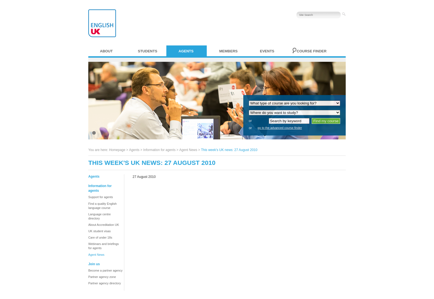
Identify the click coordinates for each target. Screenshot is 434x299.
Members (228, 51)
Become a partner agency (105, 270)
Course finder (312, 51)
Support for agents (100, 197)
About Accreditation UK (103, 224)
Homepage (117, 150)
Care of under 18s (100, 237)
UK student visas (99, 231)
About (106, 51)
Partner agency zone (102, 276)
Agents (186, 51)
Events (267, 51)
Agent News (188, 150)
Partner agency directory (104, 283)
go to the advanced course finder (280, 127)
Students (147, 51)
